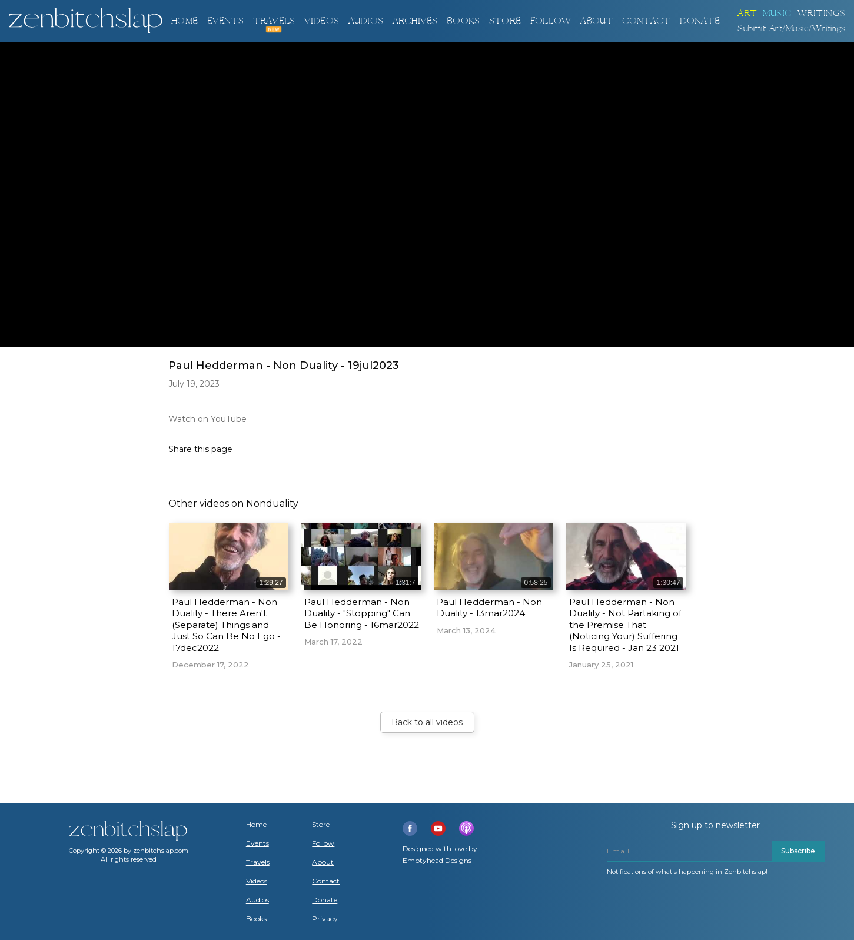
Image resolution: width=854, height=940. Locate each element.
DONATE (700, 21)
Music (777, 13)
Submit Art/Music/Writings (791, 29)
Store (505, 21)
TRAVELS (274, 21)
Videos (256, 881)
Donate (324, 900)
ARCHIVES (415, 21)
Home (184, 21)
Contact (646, 21)
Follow (550, 21)
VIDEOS (321, 21)
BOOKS (463, 21)
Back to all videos (427, 722)
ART (747, 13)
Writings (821, 13)
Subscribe (798, 850)
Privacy (325, 918)
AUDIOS (365, 21)
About (596, 21)
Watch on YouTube (207, 419)
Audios (257, 900)
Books (256, 918)
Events (225, 21)
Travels (258, 862)
